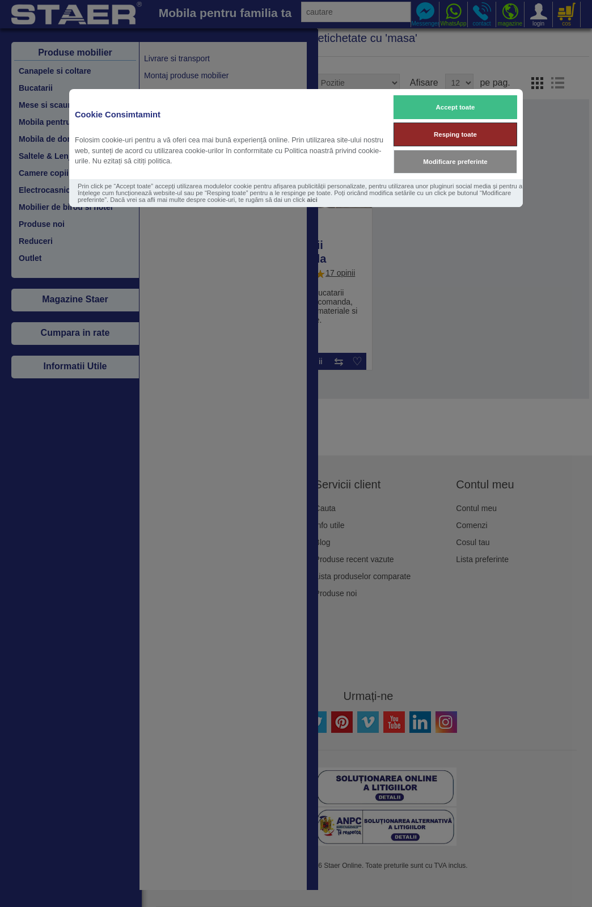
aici (312, 199)
